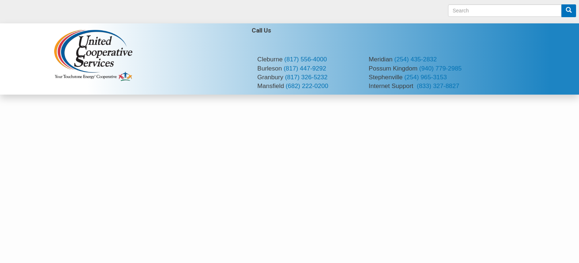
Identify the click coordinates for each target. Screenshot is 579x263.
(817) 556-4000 (305, 59)
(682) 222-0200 (307, 86)
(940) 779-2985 (440, 68)
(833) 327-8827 (438, 86)
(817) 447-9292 (304, 68)
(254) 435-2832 (415, 59)
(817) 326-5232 (306, 77)
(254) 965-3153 (425, 77)
